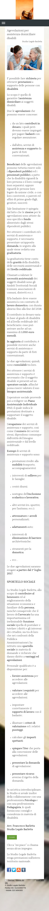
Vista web (40, 880)
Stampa (10, 880)
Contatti (12, 837)
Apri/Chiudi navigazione (24, 23)
